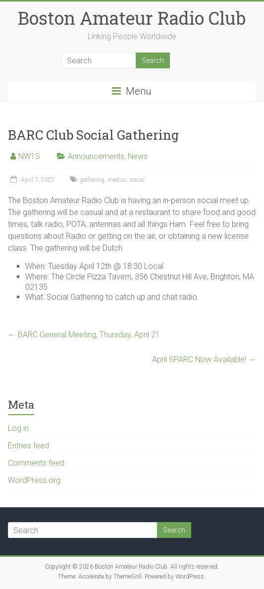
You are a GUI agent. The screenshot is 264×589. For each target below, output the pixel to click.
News (138, 156)
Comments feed (36, 463)
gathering (92, 179)
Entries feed (28, 445)
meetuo (116, 179)
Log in (18, 428)
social (137, 179)
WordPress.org (34, 480)
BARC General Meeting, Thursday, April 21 (84, 334)
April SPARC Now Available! (204, 359)
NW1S (29, 156)
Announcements (96, 156)
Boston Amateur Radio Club (132, 18)
